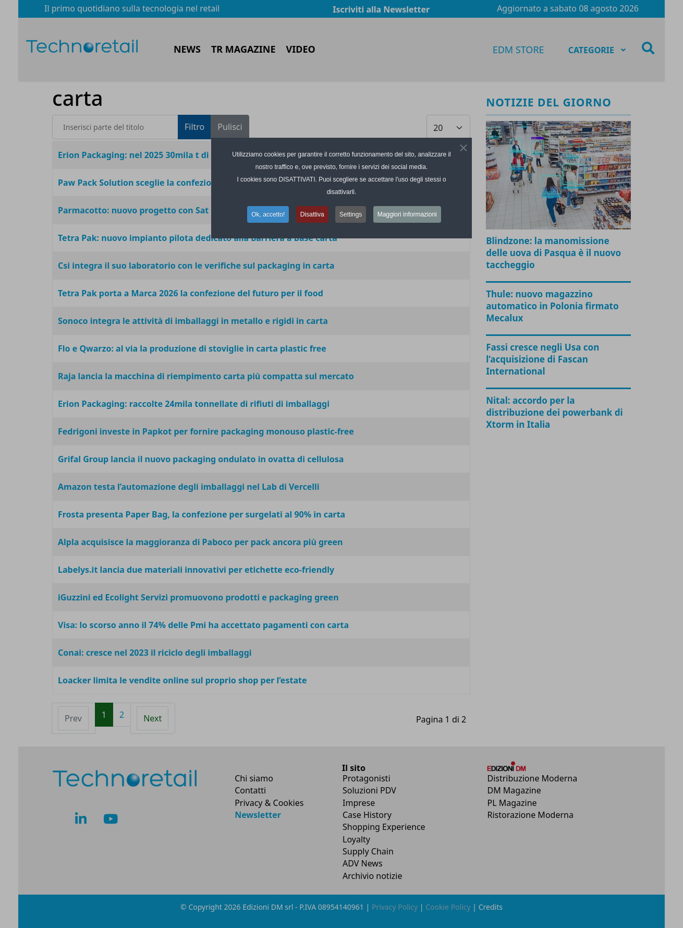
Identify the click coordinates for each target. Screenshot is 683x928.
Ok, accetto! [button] (268, 214)
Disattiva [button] (312, 214)
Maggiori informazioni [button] (407, 214)
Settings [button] (350, 214)
